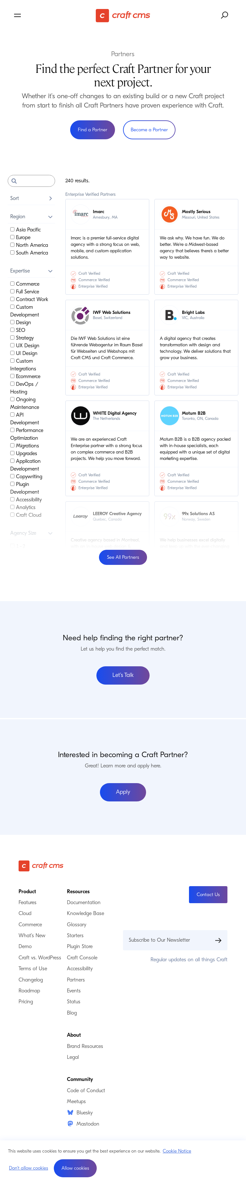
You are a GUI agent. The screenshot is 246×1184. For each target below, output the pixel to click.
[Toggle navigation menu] (49, 15)
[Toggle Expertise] (50, 271)
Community (80, 1079)
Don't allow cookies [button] (28, 1168)
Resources (78, 891)
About (74, 1035)
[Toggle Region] (50, 216)
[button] (75, 1168)
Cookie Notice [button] (177, 1151)
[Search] (31, 180)
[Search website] (225, 15)
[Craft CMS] (123, 15)
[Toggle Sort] (50, 198)
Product (27, 891)
